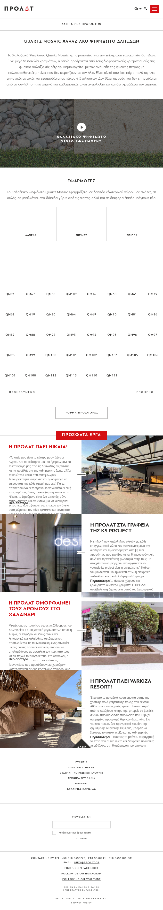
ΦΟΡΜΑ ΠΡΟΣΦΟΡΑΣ (81, 413)
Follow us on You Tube (81, 879)
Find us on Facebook (82, 868)
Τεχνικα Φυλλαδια (82, 778)
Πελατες (81, 783)
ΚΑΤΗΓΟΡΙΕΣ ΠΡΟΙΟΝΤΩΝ (82, 24)
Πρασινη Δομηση (81, 767)
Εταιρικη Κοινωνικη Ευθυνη (81, 773)
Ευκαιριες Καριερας (81, 789)
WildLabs (92, 890)
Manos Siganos (88, 887)
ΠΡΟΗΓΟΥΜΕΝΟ (22, 392)
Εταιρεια (81, 762)
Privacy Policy (81, 903)
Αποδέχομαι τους (75, 833)
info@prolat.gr (86, 862)
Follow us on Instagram (81, 873)
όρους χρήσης (84, 833)
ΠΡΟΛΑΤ (18, 9)
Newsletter (81, 817)
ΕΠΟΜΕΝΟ (145, 392)
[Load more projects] (81, 748)
